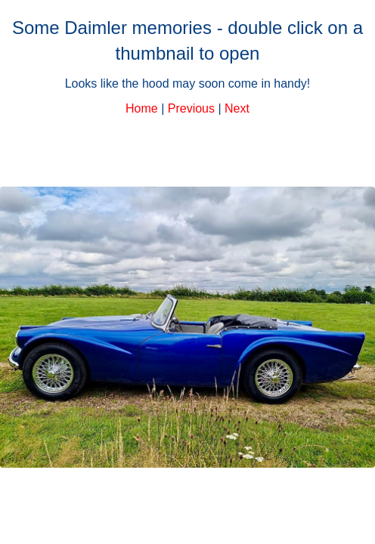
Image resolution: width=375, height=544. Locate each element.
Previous (191, 108)
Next (237, 108)
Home (142, 108)
